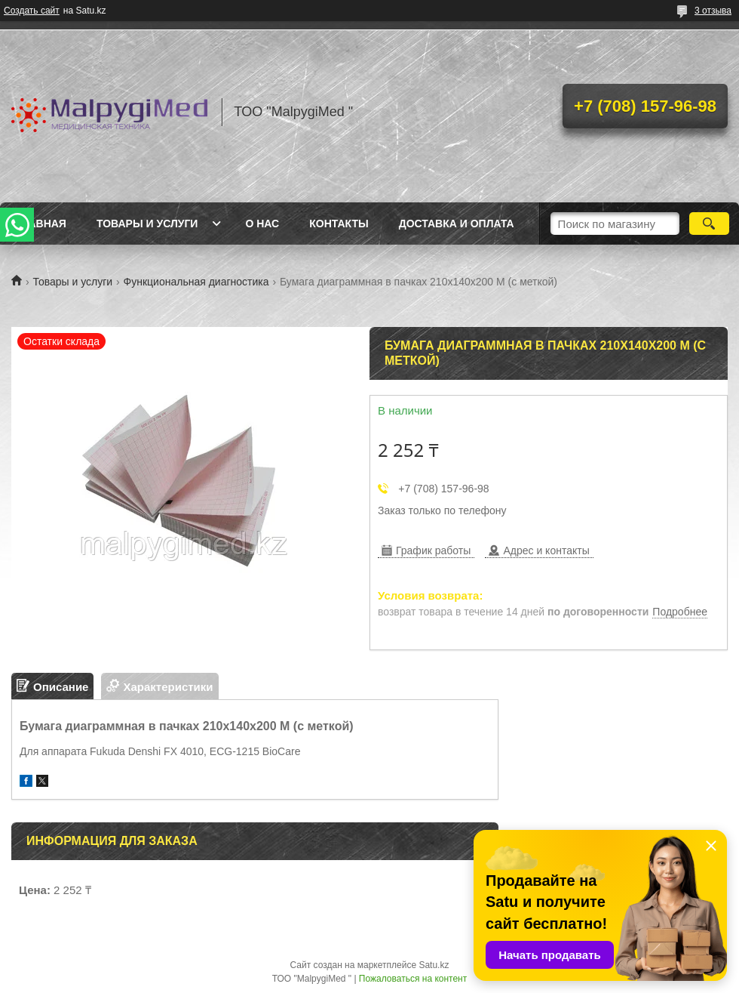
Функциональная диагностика (196, 282)
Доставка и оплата (456, 223)
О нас (262, 223)
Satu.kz (434, 965)
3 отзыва (713, 10)
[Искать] (709, 223)
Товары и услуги (147, 223)
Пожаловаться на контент (413, 978)
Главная (40, 223)
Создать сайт (32, 10)
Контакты (338, 223)
